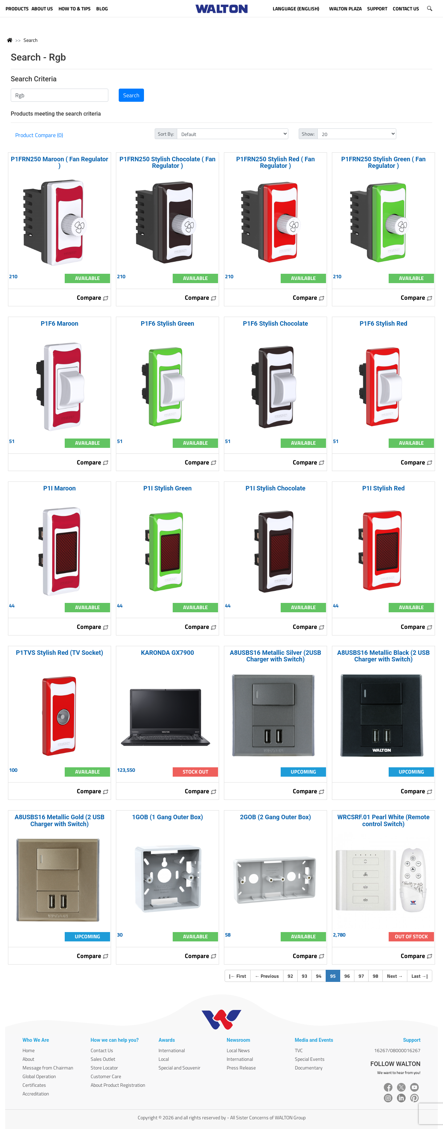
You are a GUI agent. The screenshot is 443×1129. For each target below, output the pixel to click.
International (172, 1050)
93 (304, 975)
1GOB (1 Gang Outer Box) (167, 817)
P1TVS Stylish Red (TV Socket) (59, 652)
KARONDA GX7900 (167, 652)
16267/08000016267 (397, 1050)
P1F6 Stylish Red (383, 323)
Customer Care (106, 1076)
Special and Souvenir (179, 1067)
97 (361, 975)
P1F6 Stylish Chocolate (275, 323)
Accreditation (35, 1093)
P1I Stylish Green (167, 488)
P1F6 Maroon (60, 323)
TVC (299, 1050)
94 (319, 975)
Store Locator (104, 1067)
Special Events (310, 1059)
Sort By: (166, 133)
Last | (420, 975)
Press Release (241, 1067)
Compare (93, 297)
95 (335, 975)
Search (31, 40)
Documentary (309, 1067)
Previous (267, 975)
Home (28, 1050)
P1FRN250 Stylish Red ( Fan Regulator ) (275, 162)
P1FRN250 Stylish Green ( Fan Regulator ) (383, 162)
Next (395, 975)
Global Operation (39, 1076)
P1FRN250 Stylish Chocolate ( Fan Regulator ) (167, 162)
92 (290, 975)
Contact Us (102, 1050)
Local (164, 1059)
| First (237, 975)
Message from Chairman (47, 1067)
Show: (308, 133)
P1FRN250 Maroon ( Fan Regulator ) (59, 162)
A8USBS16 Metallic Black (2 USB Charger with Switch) (383, 656)
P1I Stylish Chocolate (276, 488)
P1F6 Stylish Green (167, 323)
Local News (238, 1050)
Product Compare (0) (39, 135)
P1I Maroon (59, 488)
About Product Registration (118, 1085)
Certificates (34, 1085)
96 (347, 975)
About (28, 1059)
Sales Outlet (103, 1059)
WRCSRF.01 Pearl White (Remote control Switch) (383, 820)
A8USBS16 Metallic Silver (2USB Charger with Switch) (275, 656)
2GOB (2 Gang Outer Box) (275, 817)
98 (375, 975)
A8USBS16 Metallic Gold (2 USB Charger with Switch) (60, 820)
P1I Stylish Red (383, 488)
